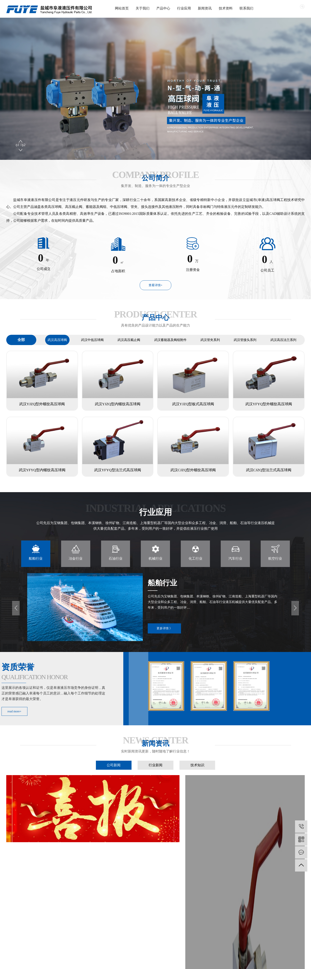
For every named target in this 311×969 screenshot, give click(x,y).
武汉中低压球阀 (92, 347)
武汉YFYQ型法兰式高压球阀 (117, 470)
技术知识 (197, 771)
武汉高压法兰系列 (283, 347)
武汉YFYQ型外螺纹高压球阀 (268, 404)
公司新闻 (114, 771)
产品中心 (163, 8)
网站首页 (122, 8)
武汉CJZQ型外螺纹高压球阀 (193, 470)
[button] (20, 150)
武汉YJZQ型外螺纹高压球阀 (42, 404)
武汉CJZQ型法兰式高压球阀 (269, 470)
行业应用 (184, 8)
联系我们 (246, 8)
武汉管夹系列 (210, 347)
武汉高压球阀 (57, 347)
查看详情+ (155, 285)
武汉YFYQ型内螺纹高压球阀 (42, 470)
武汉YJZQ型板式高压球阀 (193, 404)
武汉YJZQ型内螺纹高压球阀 (118, 404)
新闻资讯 (205, 8)
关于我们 (142, 8)
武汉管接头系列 (245, 347)
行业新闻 (155, 771)
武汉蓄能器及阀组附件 (170, 347)
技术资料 (226, 8)
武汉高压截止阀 (128, 347)
